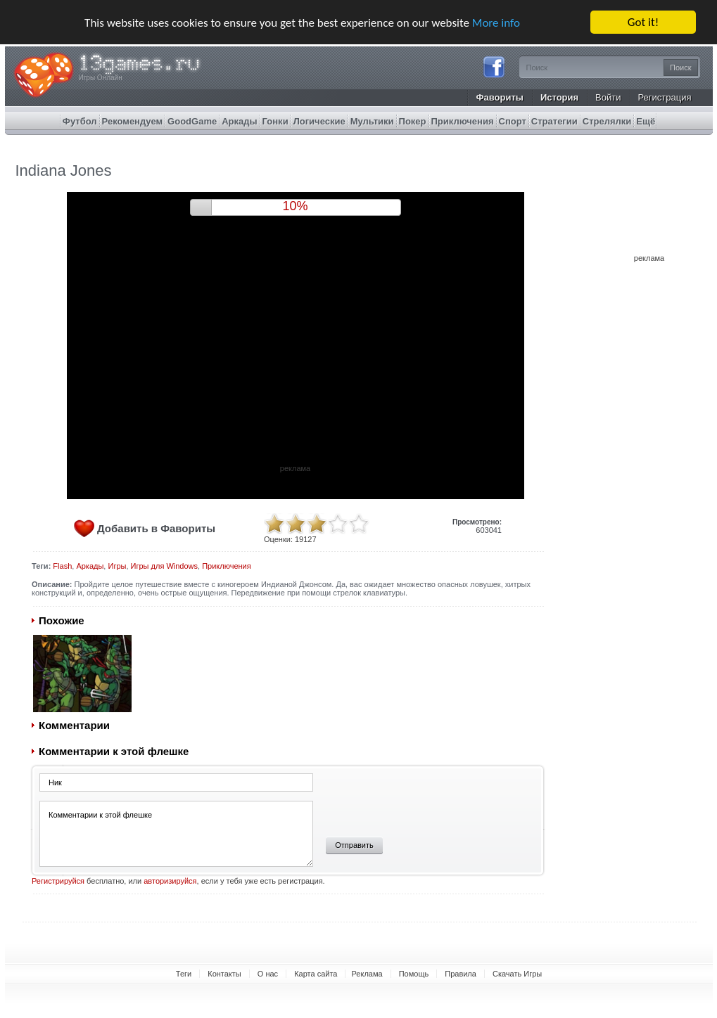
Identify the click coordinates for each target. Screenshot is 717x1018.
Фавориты (500, 97)
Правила (460, 973)
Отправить (354, 845)
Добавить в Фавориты (156, 528)
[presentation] (424, 800)
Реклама (366, 973)
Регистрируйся (58, 881)
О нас (268, 973)
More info (496, 22)
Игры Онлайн (100, 78)
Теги (183, 973)
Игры (117, 566)
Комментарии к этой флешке (176, 834)
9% (295, 206)
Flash (62, 566)
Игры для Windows (164, 566)
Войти (608, 97)
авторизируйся (170, 881)
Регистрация (665, 97)
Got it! (643, 22)
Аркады (89, 566)
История (559, 97)
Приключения (226, 566)
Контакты (224, 973)
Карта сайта (315, 973)
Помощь (414, 973)
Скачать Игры (517, 973)
